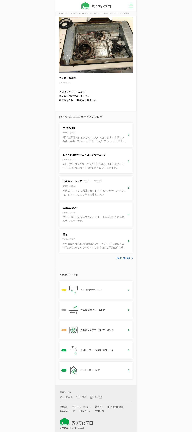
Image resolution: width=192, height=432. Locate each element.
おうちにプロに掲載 (115, 407)
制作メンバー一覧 (67, 411)
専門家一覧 (99, 411)
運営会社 (98, 407)
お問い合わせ (85, 411)
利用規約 (64, 407)
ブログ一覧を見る (123, 258)
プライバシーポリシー (81, 407)
